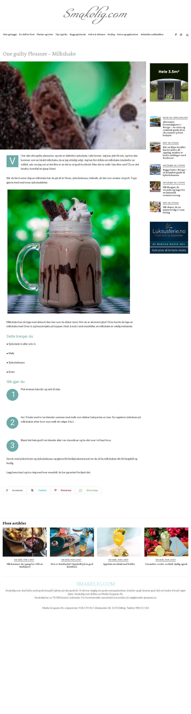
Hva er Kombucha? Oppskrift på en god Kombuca (72, 565)
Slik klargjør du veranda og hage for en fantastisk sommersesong (174, 190)
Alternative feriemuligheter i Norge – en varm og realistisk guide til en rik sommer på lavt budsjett (174, 128)
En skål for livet (24, 560)
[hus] (169, 104)
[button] (187, 35)
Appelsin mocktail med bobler (119, 563)
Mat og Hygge (170, 143)
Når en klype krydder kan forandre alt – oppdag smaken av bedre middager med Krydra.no (174, 152)
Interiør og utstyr (173, 165)
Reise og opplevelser (174, 118)
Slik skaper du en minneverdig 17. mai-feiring (174, 209)
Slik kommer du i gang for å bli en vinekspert (25, 565)
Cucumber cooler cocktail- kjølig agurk (166, 563)
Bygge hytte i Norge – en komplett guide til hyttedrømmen (175, 172)
